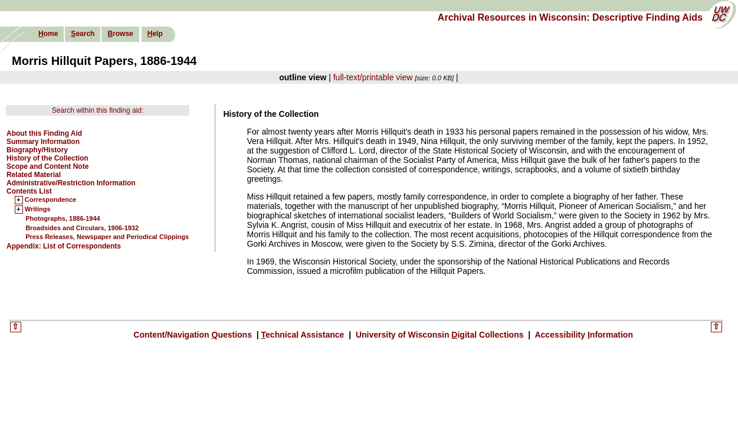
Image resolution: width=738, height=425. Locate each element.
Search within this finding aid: (97, 110)
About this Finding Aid (44, 133)
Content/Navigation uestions (193, 334)
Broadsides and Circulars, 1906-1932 (82, 227)
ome (48, 34)
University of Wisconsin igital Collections (439, 334)
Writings (38, 209)
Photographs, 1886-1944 (62, 218)
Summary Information (43, 142)
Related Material (33, 175)
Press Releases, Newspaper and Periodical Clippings (107, 236)
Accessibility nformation (583, 334)
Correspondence (50, 200)
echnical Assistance (304, 334)
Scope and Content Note (47, 166)
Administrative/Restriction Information (71, 183)
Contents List (29, 191)
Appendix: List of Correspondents (63, 246)
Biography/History (37, 150)
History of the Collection (47, 158)
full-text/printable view (373, 77)
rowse (120, 34)
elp (155, 34)
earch (82, 34)
